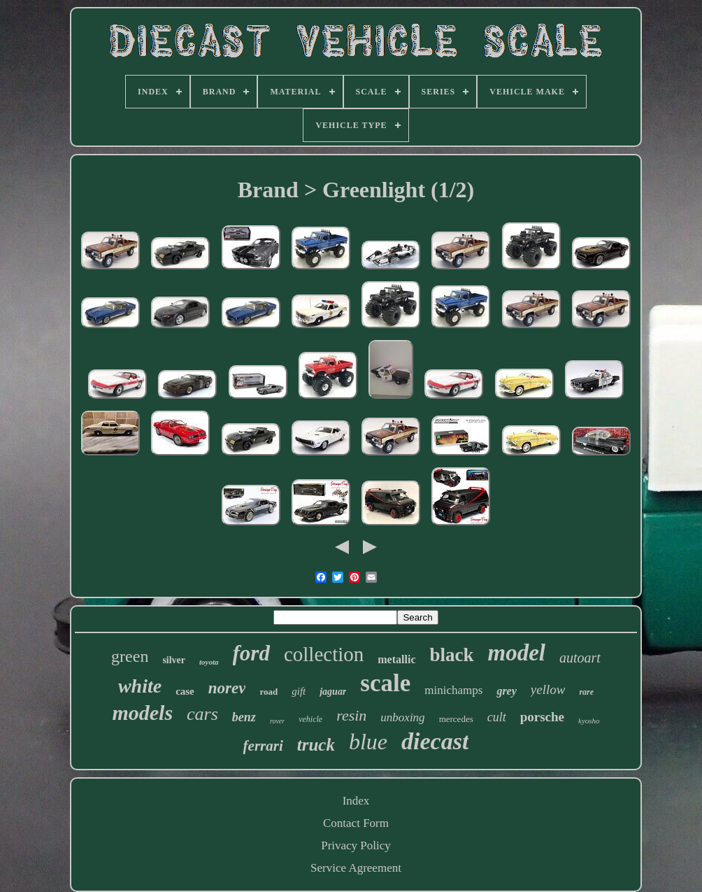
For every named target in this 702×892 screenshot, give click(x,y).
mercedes (456, 719)
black (451, 654)
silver (173, 660)
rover (277, 721)
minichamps (453, 690)
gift (299, 691)
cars (202, 714)
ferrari (263, 745)
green (129, 656)
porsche (542, 716)
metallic (396, 659)
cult (496, 717)
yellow (548, 689)
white (140, 686)
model (516, 652)
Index (356, 800)
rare (586, 692)
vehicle (310, 719)
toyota (209, 662)
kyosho (589, 720)
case (185, 691)
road (268, 691)
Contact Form (356, 823)
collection (324, 654)
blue (368, 741)
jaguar (333, 691)
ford (251, 653)
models (142, 712)
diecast (434, 741)
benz (244, 717)
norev (227, 688)
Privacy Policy (356, 845)
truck (316, 744)
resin (351, 715)
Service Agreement (355, 868)
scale (385, 683)
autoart (580, 657)
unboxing (402, 717)
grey (506, 691)
